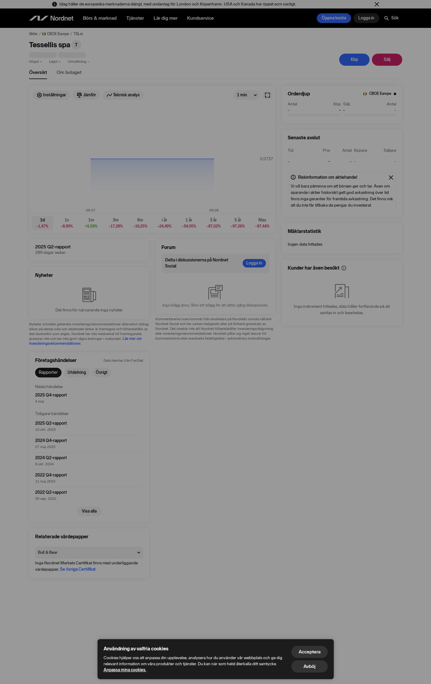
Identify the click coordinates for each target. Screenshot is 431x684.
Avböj (309, 666)
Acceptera (309, 652)
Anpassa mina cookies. (125, 669)
